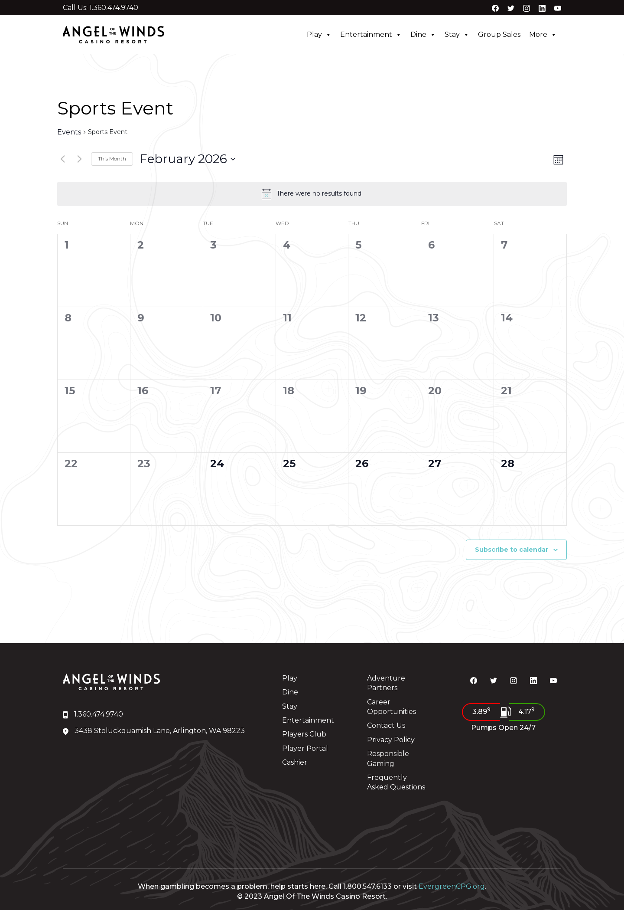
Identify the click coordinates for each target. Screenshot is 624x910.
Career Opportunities (391, 707)
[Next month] (79, 159)
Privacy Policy (391, 740)
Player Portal (305, 748)
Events (69, 132)
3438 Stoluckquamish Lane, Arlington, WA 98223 (154, 731)
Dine (423, 34)
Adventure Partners (386, 683)
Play (319, 34)
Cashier (294, 762)
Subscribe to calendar (511, 549)
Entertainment (371, 34)
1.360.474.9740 (93, 714)
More (543, 34)
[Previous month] (62, 159)
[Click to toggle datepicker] (187, 159)
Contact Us (386, 725)
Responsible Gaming (388, 758)
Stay (457, 34)
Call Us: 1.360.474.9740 (100, 8)
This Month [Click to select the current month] (112, 158)
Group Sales (499, 34)
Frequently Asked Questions (396, 782)
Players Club (304, 734)
